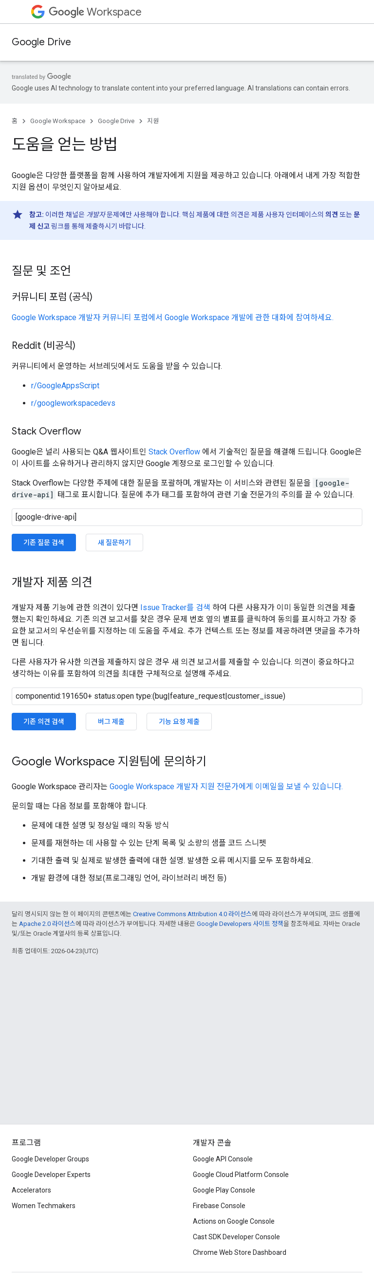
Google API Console (223, 1159)
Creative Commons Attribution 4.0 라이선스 (192, 914)
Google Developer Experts (51, 1174)
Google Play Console (224, 1190)
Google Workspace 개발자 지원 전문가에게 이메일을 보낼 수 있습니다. (226, 786)
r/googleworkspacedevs (73, 403)
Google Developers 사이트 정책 (240, 923)
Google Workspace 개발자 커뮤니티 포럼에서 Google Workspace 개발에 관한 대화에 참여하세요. (173, 317)
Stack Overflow (174, 451)
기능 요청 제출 (179, 721)
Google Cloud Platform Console (241, 1174)
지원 (153, 121)
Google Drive (41, 42)
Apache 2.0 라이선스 (47, 923)
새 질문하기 (114, 542)
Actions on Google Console (234, 1221)
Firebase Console (219, 1206)
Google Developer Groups (50, 1159)
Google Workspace (57, 121)
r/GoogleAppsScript (65, 385)
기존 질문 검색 (43, 542)
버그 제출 (111, 721)
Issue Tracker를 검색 (175, 607)
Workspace (95, 11)
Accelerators (31, 1190)
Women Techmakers (43, 1206)
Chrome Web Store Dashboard (239, 1252)
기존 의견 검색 (43, 721)
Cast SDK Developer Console (236, 1237)
